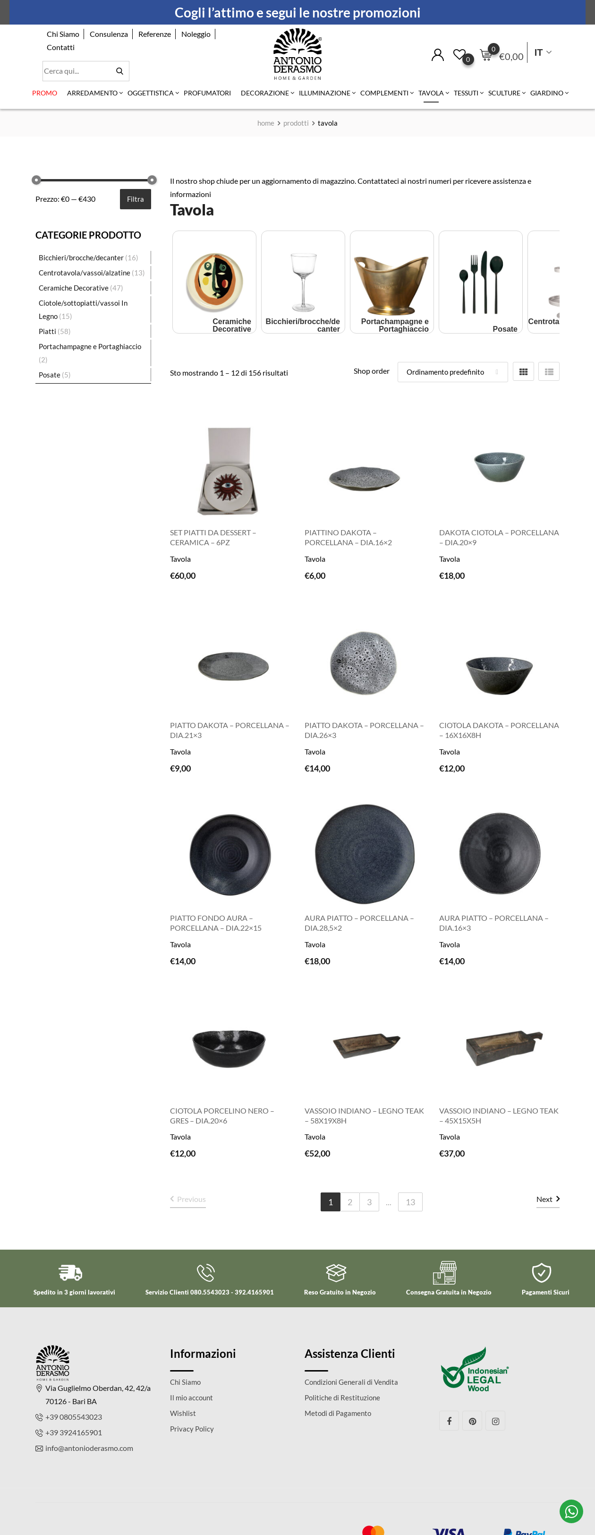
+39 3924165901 (73, 1432)
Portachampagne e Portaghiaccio (90, 346)
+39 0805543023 (73, 1416)
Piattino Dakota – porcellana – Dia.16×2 (348, 537)
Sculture (504, 93)
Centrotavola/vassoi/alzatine (84, 272)
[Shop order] (453, 372)
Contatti (61, 47)
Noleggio (196, 33)
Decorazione (265, 93)
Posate (49, 374)
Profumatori (207, 93)
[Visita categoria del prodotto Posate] (480, 280)
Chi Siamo (63, 33)
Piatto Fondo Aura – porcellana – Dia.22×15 (216, 922)
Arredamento (92, 93)
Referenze (154, 33)
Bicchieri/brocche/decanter (81, 257)
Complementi (384, 93)
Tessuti (466, 93)
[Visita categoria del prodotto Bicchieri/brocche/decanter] (303, 280)
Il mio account (191, 1397)
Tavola (431, 93)
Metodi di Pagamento (338, 1413)
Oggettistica (151, 93)
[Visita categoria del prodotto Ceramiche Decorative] (214, 280)
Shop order (372, 370)
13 (410, 1202)
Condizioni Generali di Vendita (351, 1382)
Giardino (546, 93)
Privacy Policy (192, 1428)
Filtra (135, 199)
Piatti (47, 331)
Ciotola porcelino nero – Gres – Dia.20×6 (222, 1115)
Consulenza (109, 33)
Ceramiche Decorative (74, 287)
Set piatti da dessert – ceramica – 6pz (213, 537)
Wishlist (183, 1413)
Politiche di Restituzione (342, 1397)
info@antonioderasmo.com (89, 1447)
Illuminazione (324, 93)
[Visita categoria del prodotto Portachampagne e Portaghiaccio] (392, 280)
